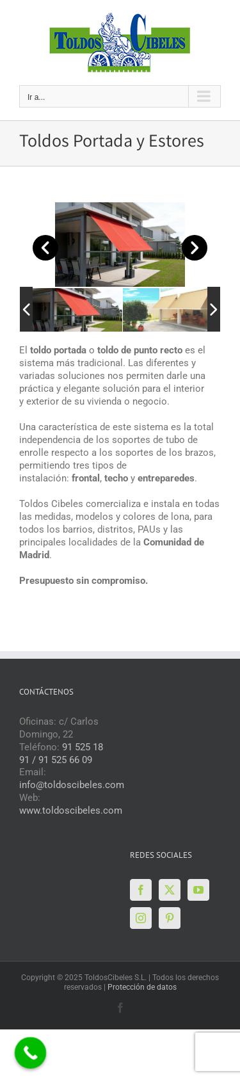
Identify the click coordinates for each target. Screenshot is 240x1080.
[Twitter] (169, 890)
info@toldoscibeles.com (71, 785)
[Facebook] (141, 890)
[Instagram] (141, 918)
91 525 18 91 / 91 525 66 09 (61, 753)
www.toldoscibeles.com (70, 810)
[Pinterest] (169, 918)
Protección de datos (142, 987)
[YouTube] (198, 890)
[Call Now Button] (31, 1053)
